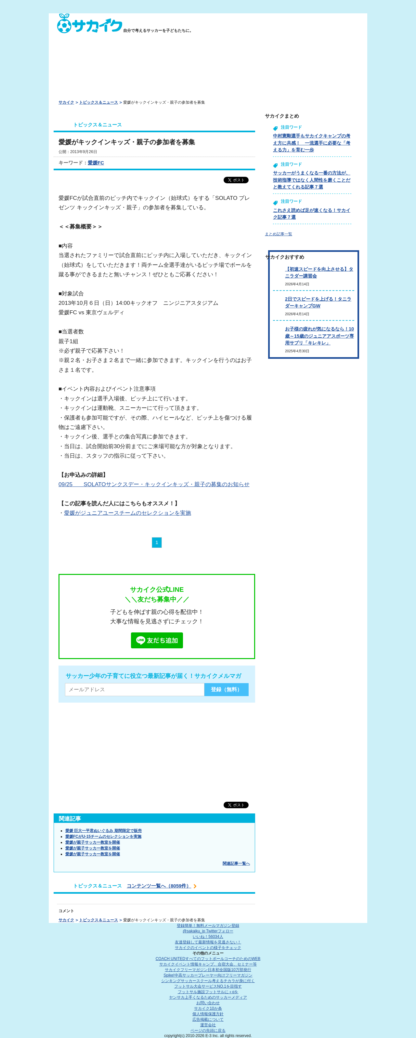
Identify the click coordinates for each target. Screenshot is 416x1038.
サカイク (66, 102)
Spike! (207, 975)
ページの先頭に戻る (208, 1030)
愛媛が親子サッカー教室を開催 (92, 842)
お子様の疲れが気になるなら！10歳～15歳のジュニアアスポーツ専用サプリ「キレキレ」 (319, 335)
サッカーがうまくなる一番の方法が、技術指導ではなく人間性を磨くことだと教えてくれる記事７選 (311, 179)
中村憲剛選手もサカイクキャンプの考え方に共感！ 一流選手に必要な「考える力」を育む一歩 (311, 142)
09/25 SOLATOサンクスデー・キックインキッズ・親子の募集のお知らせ (154, 484)
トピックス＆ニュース (98, 102)
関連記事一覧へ (236, 863)
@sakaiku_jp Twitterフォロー (208, 931)
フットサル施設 (208, 992)
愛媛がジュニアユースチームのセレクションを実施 (127, 513)
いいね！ (208, 936)
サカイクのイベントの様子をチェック (208, 947)
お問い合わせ (208, 1003)
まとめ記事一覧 (278, 234)
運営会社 (208, 1025)
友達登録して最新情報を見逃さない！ (208, 942)
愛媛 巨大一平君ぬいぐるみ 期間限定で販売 (103, 830)
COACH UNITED (208, 958)
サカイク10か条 (208, 1008)
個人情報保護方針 (208, 1014)
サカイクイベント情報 (208, 964)
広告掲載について (208, 1019)
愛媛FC (96, 162)
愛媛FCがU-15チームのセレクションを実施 (103, 836)
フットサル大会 (208, 986)
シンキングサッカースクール (208, 981)
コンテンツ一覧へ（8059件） (159, 886)
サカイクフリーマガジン (208, 969)
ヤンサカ (208, 997)
